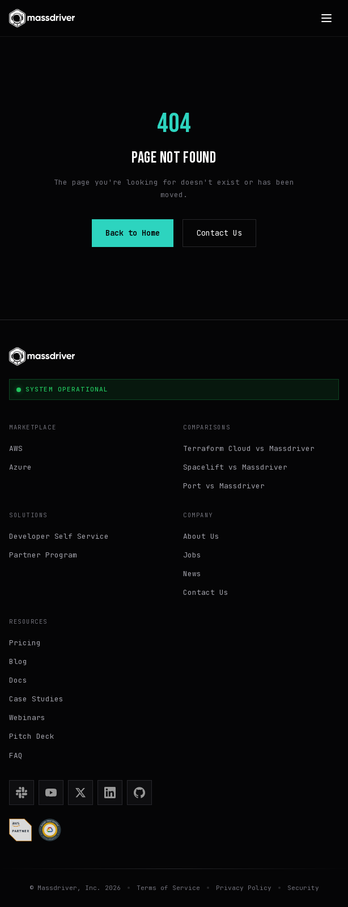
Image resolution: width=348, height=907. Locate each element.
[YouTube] (51, 792)
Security (303, 888)
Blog (18, 661)
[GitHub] (139, 792)
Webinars (27, 717)
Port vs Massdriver (224, 486)
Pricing (25, 643)
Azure (20, 467)
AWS (16, 448)
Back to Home (132, 233)
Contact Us (219, 233)
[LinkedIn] (109, 792)
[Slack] (21, 792)
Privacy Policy (243, 888)
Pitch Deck (31, 736)
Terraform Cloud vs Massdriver (249, 448)
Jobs (192, 555)
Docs (18, 680)
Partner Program (43, 555)
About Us (201, 536)
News (192, 573)
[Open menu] (326, 18)
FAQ (16, 755)
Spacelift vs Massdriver (235, 467)
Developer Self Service (59, 536)
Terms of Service (168, 888)
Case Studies (36, 699)
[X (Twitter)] (80, 792)
